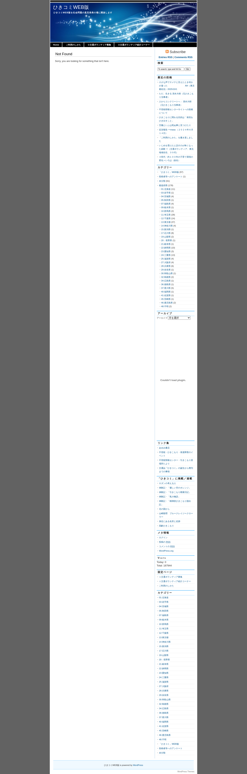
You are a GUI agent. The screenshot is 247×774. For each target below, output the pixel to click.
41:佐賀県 (166, 295)
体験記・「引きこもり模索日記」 (175, 492)
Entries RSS (165, 57)
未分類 (162, 181)
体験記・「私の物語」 (169, 496)
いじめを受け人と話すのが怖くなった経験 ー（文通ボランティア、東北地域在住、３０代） (176, 149)
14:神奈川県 (167, 226)
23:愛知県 (166, 251)
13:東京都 (166, 222)
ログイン (163, 537)
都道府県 (163, 185)
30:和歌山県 (167, 273)
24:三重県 (166, 255)
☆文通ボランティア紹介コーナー (134, 45)
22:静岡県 (166, 248)
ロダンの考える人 (167, 483)
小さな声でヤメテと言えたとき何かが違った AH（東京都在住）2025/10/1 (177, 85)
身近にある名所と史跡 (169, 521)
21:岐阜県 (166, 244)
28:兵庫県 (166, 266)
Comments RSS (183, 57)
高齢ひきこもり (166, 526)
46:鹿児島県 (167, 303)
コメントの (167, 546)
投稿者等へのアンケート (170, 176)
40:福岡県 (166, 292)
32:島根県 (166, 277)
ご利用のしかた (73, 45)
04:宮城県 (166, 196)
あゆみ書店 (164, 448)
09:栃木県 (166, 207)
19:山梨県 (166, 237)
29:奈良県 (166, 270)
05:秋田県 (166, 200)
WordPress (138, 765)
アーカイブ (162, 318)
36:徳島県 (166, 284)
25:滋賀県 (166, 259)
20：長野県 (166, 240)
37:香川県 (166, 288)
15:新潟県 (166, 229)
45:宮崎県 (166, 299)
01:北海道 (166, 189)
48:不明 (164, 306)
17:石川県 (166, 233)
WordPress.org (166, 551)
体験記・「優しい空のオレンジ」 (175, 488)
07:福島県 (166, 204)
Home (56, 45)
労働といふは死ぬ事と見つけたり (175, 125)
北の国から (164, 509)
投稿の (164, 542)
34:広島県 (166, 281)
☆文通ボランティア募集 (99, 45)
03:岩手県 (166, 193)
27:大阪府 (166, 262)
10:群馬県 (166, 211)
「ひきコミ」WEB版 (169, 172)
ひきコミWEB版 (71, 7)
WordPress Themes (185, 772)
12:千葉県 (166, 218)
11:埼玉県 (166, 215)
